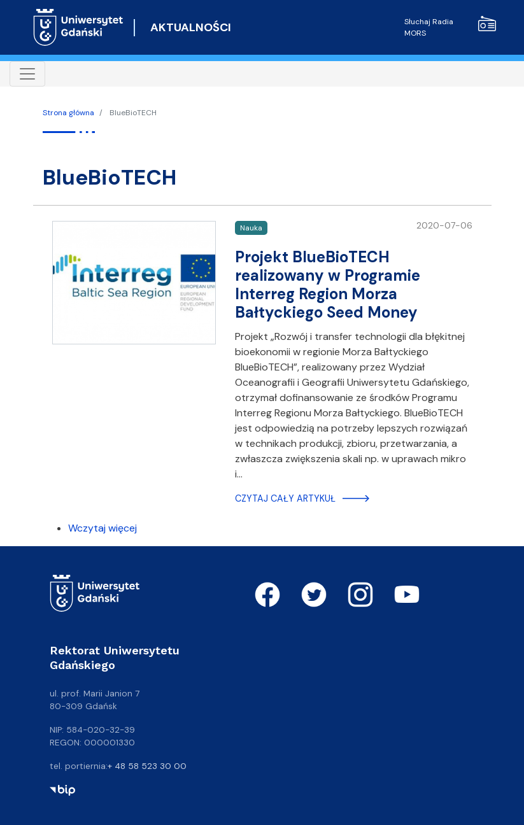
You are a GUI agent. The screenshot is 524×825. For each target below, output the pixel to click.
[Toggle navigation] (27, 74)
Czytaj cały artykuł (285, 498)
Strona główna (68, 113)
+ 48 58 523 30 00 (147, 766)
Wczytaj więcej (102, 528)
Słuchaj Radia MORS (450, 27)
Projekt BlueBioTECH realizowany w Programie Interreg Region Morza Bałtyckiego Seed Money (327, 284)
